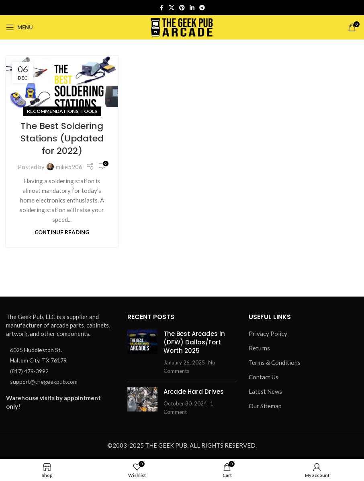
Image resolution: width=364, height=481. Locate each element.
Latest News (265, 391)
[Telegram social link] (202, 7)
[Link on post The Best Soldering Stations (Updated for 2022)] (62, 84)
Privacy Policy (268, 333)
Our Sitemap (265, 405)
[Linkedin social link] (192, 7)
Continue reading (62, 232)
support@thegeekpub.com (44, 381)
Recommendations (52, 111)
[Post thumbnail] (142, 352)
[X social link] (171, 7)
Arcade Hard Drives (194, 391)
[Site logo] (182, 26)
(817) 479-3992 (29, 371)
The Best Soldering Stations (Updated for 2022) (62, 138)
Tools (88, 111)
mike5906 (69, 166)
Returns (259, 348)
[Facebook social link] (161, 7)
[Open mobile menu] (19, 27)
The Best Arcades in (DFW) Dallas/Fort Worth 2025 (194, 342)
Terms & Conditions (275, 362)
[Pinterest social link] (182, 7)
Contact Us (263, 377)
